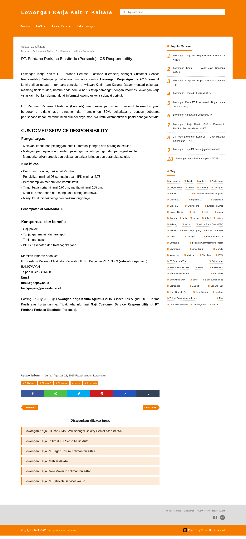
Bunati (172, 200)
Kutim (219, 245)
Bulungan (218, 193)
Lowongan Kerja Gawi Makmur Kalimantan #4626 (58, 474)
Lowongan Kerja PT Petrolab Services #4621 (55, 484)
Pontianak (217, 283)
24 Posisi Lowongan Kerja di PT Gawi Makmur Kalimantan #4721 (199, 144)
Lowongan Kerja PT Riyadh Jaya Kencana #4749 (199, 72)
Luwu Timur (175, 264)
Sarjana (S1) (216, 296)
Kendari (218, 238)
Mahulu (190, 264)
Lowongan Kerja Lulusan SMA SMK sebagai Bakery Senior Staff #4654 (73, 432)
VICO (216, 316)
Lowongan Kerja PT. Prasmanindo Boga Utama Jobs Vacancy (199, 108)
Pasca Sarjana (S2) (198, 277)
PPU (192, 270)
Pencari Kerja (63, 26)
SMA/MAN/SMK (177, 290)
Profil (41, 26)
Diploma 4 (66, 383)
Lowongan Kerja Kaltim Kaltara (72, 12)
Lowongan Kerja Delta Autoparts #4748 (199, 164)
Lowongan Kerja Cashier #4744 (46, 463)
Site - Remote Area (179, 303)
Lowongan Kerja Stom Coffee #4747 (194, 118)
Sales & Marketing (213, 290)
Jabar (220, 219)
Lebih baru (31, 408)
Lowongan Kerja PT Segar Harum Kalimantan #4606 (60, 453)
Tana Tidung (201, 303)
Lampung (218, 251)
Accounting (175, 187)
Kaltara (173, 232)
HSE (206, 219)
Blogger (204, 533)
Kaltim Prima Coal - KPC (182, 238)
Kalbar (204, 225)
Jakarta (173, 225)
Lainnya (173, 251)
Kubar (197, 245)
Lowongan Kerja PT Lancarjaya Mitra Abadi (199, 155)
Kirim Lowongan (91, 26)
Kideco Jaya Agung (179, 245)
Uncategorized (201, 316)
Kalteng (196, 232)
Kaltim (81, 383)
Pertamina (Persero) (196, 283)
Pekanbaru (175, 283)
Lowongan (217, 257)
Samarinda (97, 383)
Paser (219, 277)
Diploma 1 (174, 206)
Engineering (192, 212)
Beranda (25, 26)
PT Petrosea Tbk (214, 270)
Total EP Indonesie (179, 316)
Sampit (195, 296)
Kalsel (219, 225)
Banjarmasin (175, 193)
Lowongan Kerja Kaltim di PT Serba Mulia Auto (56, 443)
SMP (195, 290)
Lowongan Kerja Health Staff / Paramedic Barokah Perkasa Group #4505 (199, 131)
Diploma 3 (48, 383)
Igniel (222, 533)
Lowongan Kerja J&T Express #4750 (195, 96)
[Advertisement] (90, 341)
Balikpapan (30, 383)
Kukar (208, 245)
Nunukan (174, 270)
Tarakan (218, 303)
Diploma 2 (195, 206)
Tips (220, 309)
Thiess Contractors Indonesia (184, 309)
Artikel (202, 187)
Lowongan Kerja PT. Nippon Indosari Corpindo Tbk (199, 85)
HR (193, 219)
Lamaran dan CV (195, 251)
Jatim (189, 225)
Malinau (218, 264)
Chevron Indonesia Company (207, 200)
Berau (190, 193)
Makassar (204, 264)
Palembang (175, 277)
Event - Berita (176, 219)
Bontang (203, 193)
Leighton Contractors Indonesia (185, 257)
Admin (189, 187)
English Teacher (214, 212)
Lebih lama (150, 408)
